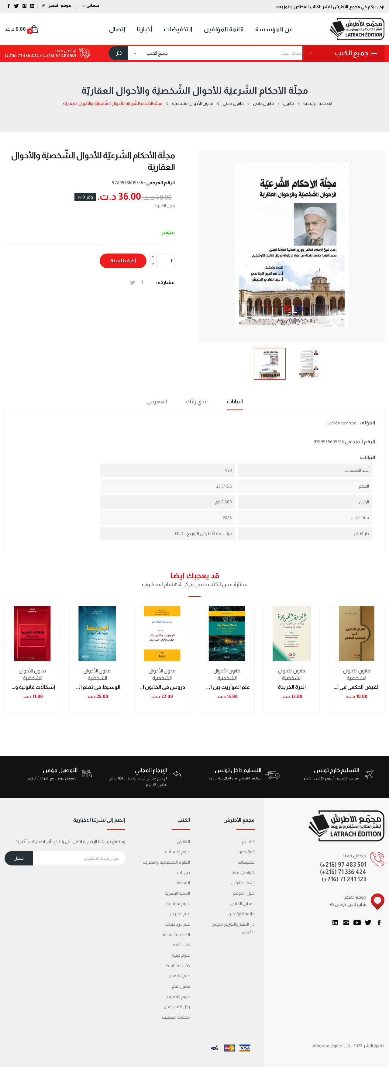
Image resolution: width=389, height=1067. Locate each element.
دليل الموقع (244, 893)
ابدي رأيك (197, 402)
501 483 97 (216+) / (57, 55)
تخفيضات (246, 862)
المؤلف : (366, 422)
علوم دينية (181, 955)
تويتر (368, 922)
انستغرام (346, 922)
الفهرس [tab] (156, 402)
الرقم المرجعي (360, 441)
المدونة (183, 882)
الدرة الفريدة (292, 687)
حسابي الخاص (242, 903)
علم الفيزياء (180, 913)
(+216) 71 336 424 (343, 871)
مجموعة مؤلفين (341, 422)
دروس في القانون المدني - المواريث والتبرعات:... (162, 687)
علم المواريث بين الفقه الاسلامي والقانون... (227, 687)
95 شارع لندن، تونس (347, 904)
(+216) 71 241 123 (344, 879)
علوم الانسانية (177, 851)
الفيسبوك (379, 922)
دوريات (183, 872)
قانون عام (181, 986)
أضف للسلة (123, 260)
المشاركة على (142, 282)
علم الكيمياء (179, 975)
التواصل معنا (243, 872)
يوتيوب (357, 922)
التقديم (248, 841)
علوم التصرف (178, 996)
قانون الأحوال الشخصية (32, 674)
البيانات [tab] (235, 402)
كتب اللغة (181, 944)
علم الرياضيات (177, 924)
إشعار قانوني (243, 882)
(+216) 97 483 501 (343, 864)
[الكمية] (166, 261)
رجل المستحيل (177, 1006)
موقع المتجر (56, 5)
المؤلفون (246, 851)
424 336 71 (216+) (22, 55)
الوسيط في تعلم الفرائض (97, 687)
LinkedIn (335, 922)
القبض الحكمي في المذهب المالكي (357, 687)
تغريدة (132, 282)
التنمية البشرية (177, 893)
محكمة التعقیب (176, 1017)
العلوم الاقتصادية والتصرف (166, 862)
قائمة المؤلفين (241, 913)
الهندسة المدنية (175, 934)
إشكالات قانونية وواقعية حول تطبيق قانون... (32, 687)
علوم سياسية (178, 903)
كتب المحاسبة (177, 965)
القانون (183, 841)
